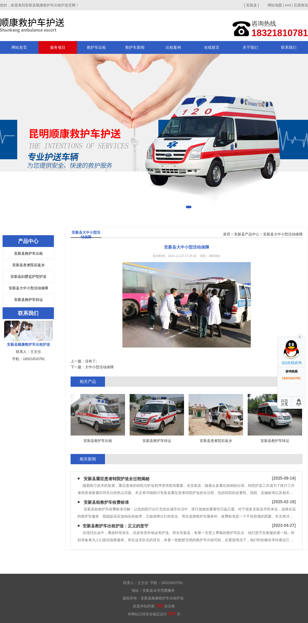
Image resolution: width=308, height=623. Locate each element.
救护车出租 (96, 47)
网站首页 (19, 47)
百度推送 (301, 5)
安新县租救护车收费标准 (106, 502)
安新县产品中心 (246, 234)
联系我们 (288, 47)
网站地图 (275, 5)
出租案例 (173, 47)
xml (288, 5)
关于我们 (250, 47)
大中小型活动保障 (99, 367)
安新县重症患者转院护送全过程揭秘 (116, 479)
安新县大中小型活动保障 (28, 288)
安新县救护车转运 (28, 300)
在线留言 (211, 47)
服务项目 (57, 47)
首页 (226, 234)
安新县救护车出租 (28, 253)
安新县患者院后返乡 (28, 265)
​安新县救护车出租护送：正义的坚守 (115, 526)
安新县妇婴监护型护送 (28, 276)
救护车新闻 (135, 47)
